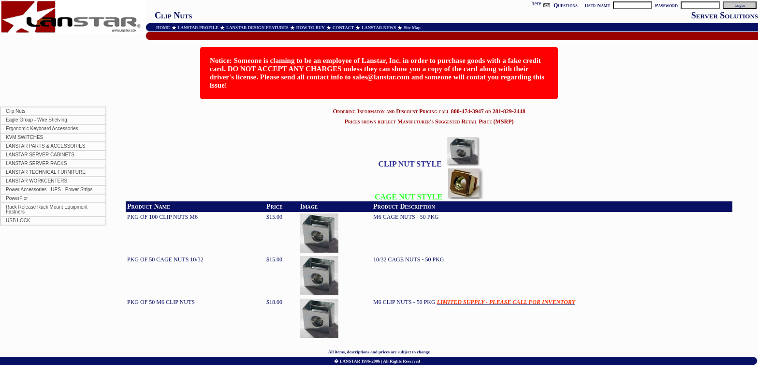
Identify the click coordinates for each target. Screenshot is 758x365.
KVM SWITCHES (24, 137)
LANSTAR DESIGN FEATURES (257, 27)
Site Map (412, 27)
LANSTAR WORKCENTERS (36, 180)
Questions (566, 5)
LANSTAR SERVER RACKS (36, 163)
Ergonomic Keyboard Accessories (42, 128)
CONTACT (343, 27)
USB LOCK (18, 220)
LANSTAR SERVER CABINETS (40, 154)
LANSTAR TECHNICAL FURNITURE (46, 172)
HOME (163, 27)
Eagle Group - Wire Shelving (36, 119)
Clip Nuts (16, 111)
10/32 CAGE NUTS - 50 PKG (408, 259)
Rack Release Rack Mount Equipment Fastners (46, 209)
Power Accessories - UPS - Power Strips (49, 189)
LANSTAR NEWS (379, 27)
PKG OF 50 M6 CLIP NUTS (161, 302)
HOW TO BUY (310, 27)
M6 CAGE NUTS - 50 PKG (406, 216)
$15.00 (274, 216)
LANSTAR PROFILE (198, 27)
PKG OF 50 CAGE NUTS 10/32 (165, 259)
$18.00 (274, 302)
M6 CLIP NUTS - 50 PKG (474, 302)
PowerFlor (17, 198)
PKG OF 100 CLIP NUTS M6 (162, 216)
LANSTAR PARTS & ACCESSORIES (46, 146)
